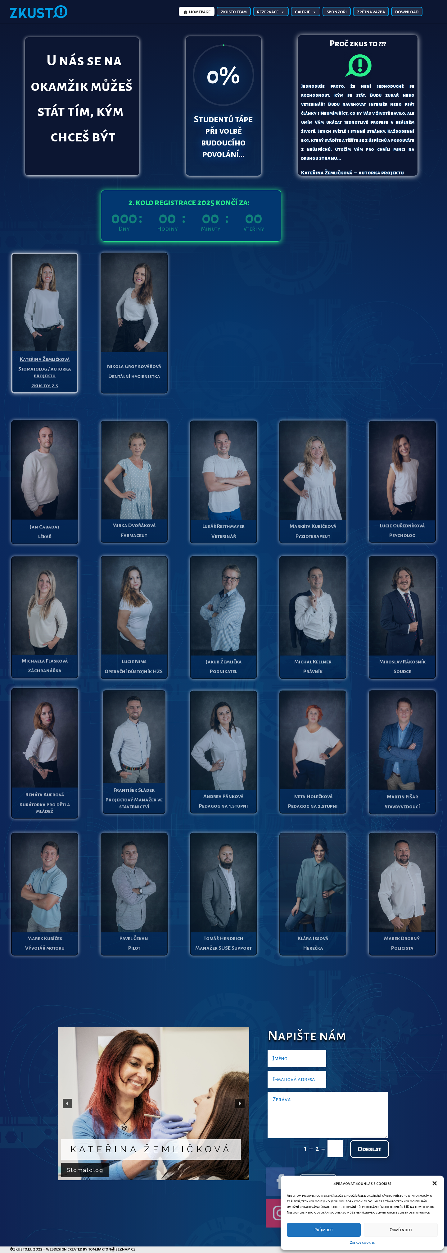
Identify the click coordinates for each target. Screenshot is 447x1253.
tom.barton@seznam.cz (112, 1249)
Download (406, 12)
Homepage (199, 12)
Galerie (305, 11)
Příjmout (323, 1230)
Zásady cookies (362, 1242)
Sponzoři (337, 12)
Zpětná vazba (371, 12)
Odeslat (370, 1149)
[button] (434, 1183)
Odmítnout (401, 1230)
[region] (153, 1103)
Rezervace (271, 11)
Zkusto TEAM (234, 12)
